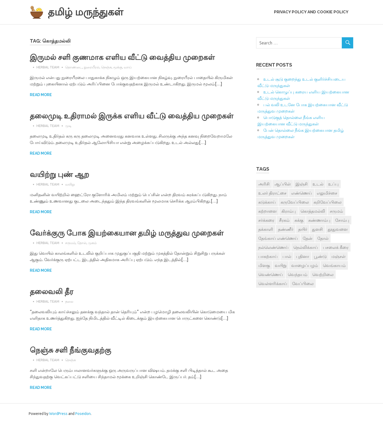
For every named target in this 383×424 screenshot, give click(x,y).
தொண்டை (73, 67)
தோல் (81, 243)
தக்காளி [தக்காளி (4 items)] (265, 229)
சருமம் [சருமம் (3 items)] (336, 211)
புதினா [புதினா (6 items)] (302, 256)
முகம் (92, 243)
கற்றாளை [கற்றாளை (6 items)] (267, 211)
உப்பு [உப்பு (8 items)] (333, 184)
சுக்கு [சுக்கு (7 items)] (298, 220)
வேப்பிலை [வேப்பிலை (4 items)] (303, 283)
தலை (69, 301)
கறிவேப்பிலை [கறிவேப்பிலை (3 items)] (328, 202)
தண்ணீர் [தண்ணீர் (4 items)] (285, 229)
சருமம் (70, 243)
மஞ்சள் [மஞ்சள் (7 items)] (338, 256)
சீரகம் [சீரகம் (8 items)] (284, 220)
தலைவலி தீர (51, 291)
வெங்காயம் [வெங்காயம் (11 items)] (334, 265)
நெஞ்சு (106, 67)
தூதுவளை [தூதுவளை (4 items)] (338, 229)
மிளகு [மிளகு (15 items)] (264, 265)
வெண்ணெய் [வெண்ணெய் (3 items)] (270, 274)
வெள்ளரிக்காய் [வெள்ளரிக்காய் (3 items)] (272, 283)
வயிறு (70, 184)
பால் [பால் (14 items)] (286, 256)
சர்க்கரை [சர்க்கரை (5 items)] (266, 220)
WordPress (58, 413)
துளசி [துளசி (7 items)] (317, 229)
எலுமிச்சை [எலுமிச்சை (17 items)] (327, 193)
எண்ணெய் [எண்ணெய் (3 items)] (301, 193)
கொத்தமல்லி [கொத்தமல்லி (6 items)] (313, 211)
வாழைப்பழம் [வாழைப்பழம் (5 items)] (304, 265)
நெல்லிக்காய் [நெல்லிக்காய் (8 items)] (305, 247)
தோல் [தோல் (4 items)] (322, 238)
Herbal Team (47, 67)
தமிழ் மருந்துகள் (85, 12)
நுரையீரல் (91, 67)
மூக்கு (117, 67)
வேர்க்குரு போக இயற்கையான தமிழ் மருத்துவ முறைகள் (126, 233)
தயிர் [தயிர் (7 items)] (302, 229)
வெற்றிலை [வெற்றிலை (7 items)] (323, 274)
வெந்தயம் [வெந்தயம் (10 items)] (297, 274)
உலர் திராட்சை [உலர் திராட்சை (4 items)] (272, 193)
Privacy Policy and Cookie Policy (311, 12)
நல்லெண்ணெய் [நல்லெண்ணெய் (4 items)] (273, 247)
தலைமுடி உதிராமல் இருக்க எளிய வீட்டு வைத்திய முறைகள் (131, 116)
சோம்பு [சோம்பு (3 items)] (342, 220)
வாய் (128, 67)
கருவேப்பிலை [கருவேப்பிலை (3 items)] (295, 202)
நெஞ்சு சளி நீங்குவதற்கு (70, 350)
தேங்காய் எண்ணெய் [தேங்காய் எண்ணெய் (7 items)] (278, 238)
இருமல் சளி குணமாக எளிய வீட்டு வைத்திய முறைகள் (122, 57)
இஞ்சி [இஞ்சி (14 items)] (301, 184)
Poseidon (83, 413)
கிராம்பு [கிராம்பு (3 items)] (288, 211)
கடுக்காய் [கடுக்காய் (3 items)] (267, 202)
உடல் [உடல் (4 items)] (318, 184)
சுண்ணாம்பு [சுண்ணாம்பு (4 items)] (319, 220)
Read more (41, 95)
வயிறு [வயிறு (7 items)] (280, 265)
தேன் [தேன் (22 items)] (308, 238)
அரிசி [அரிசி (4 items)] (264, 184)
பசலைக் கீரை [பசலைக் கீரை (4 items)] (335, 247)
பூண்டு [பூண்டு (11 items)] (320, 256)
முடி (68, 125)
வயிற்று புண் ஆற (59, 174)
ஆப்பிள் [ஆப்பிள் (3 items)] (282, 184)
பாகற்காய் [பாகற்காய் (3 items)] (268, 256)
